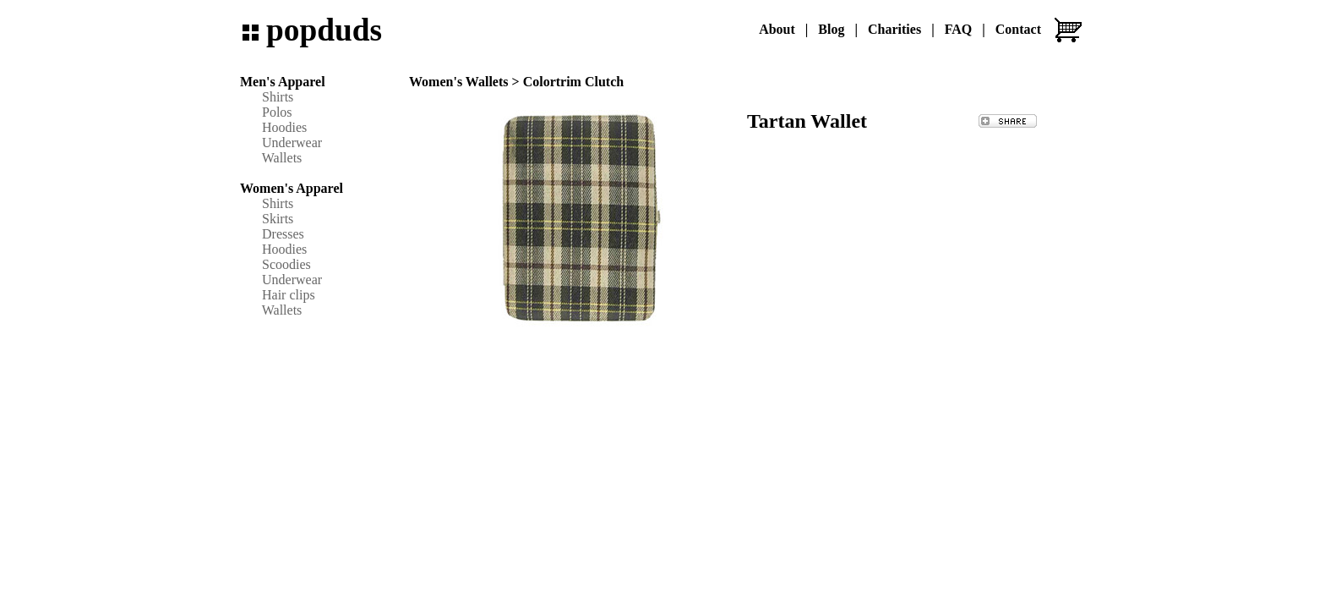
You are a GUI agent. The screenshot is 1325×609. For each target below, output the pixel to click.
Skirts (277, 218)
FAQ (959, 29)
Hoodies (284, 127)
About (777, 29)
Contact (1018, 29)
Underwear (292, 142)
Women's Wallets (459, 81)
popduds (324, 30)
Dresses (283, 234)
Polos (277, 112)
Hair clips (288, 295)
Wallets (282, 158)
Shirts (277, 97)
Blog (831, 29)
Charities (894, 29)
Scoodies (286, 264)
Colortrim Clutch (573, 81)
